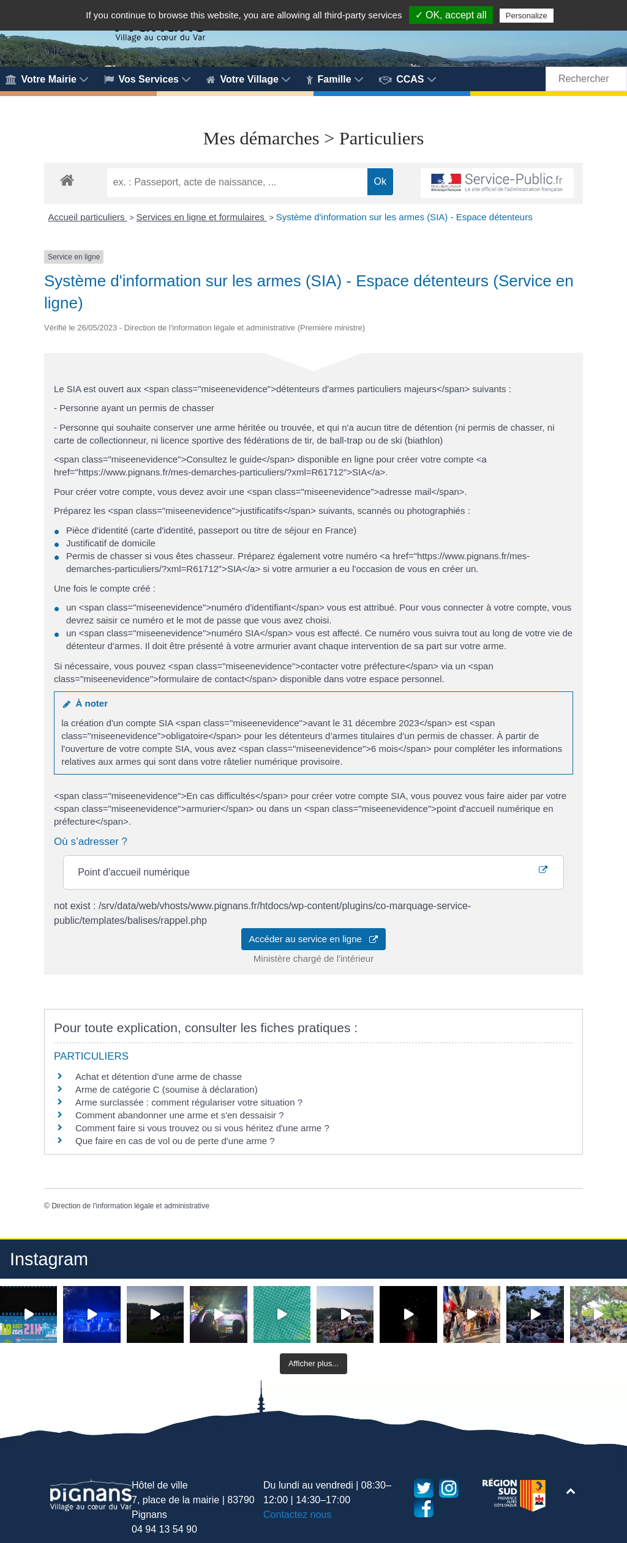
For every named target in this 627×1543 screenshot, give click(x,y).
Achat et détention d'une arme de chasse (158, 1076)
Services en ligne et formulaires (202, 217)
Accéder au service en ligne (313, 939)
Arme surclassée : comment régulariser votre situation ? (188, 1102)
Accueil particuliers (87, 217)
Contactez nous (297, 1514)
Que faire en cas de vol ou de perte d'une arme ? (175, 1141)
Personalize (526, 15)
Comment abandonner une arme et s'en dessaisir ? (179, 1115)
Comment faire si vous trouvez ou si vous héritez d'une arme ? (202, 1128)
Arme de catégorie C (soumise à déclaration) (166, 1089)
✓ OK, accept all (451, 15)
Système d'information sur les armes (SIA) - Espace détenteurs (404, 217)
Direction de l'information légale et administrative (130, 1206)
